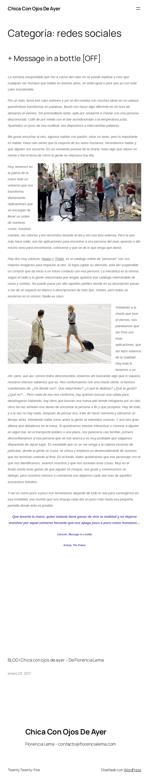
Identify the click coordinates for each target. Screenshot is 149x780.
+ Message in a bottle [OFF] (54, 58)
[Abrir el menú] (138, 8)
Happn (46, 259)
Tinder (59, 259)
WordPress (132, 769)
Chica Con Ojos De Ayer (34, 8)
